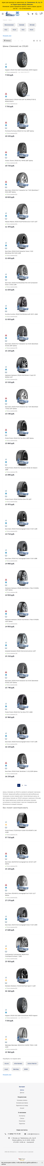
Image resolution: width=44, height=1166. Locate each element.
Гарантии (22, 1123)
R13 (23, 30)
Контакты (22, 1116)
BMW (26, 1069)
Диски (22, 1092)
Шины (22, 1090)
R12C (14, 30)
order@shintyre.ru (33, 1134)
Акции (22, 1108)
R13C (31, 30)
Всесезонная (9, 25)
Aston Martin (32, 1063)
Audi (6, 1069)
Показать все (7, 36)
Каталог (22, 1087)
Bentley (16, 1069)
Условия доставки (22, 1103)
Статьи (22, 1118)
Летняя (32, 25)
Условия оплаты (22, 1100)
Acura (7, 1063)
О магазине (22, 1112)
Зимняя (21, 25)
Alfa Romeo (18, 1063)
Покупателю (22, 1097)
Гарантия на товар (22, 1105)
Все (26, 785)
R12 (6, 30)
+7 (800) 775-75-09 (14, 1134)
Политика (22, 1121)
